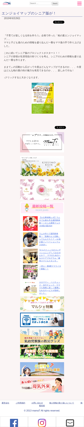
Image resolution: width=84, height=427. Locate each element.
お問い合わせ (37, 403)
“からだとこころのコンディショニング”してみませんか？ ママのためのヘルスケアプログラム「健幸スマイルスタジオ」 (50, 255)
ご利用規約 (20, 403)
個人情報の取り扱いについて (61, 403)
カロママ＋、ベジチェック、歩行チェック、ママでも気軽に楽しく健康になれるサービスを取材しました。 (49, 287)
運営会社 (5, 403)
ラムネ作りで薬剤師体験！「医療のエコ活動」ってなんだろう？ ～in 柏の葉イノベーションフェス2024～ (50, 239)
